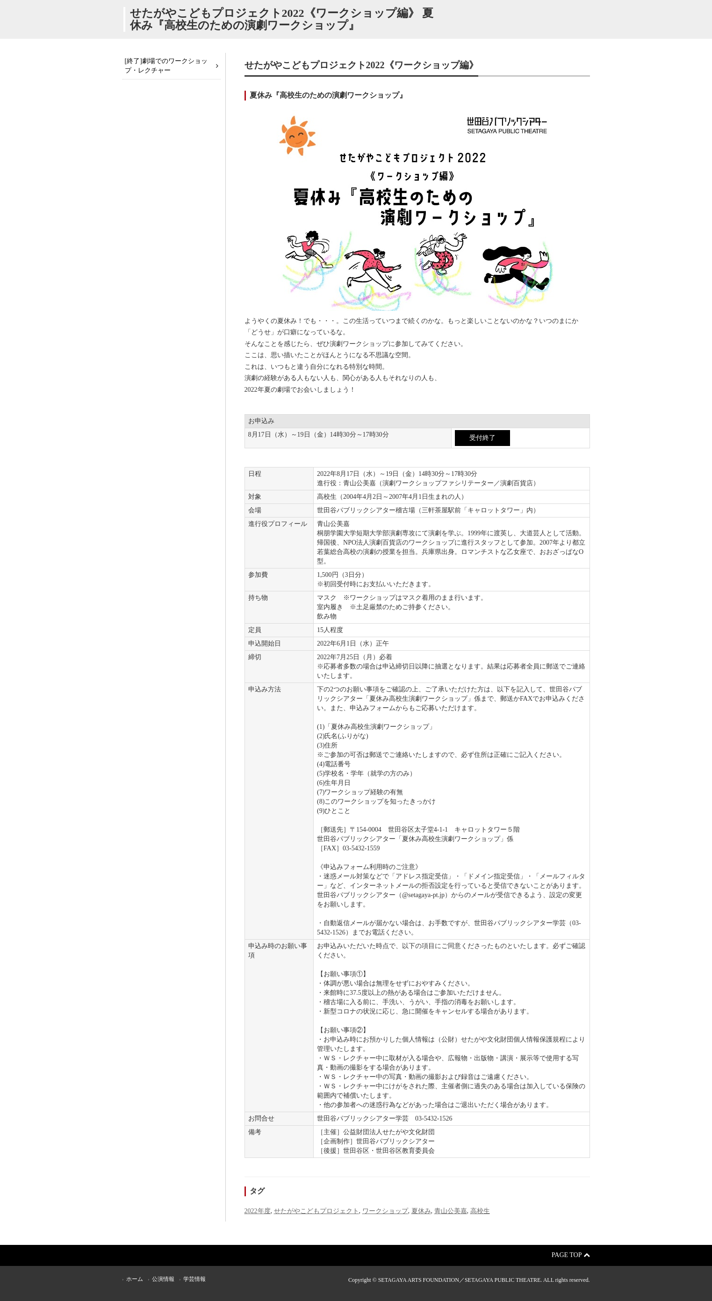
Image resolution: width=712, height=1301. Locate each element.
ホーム (134, 1279)
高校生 (480, 1211)
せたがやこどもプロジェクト (316, 1211)
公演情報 (163, 1279)
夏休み (421, 1211)
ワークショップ (385, 1211)
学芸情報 (194, 1279)
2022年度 (258, 1211)
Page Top (571, 1254)
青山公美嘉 (450, 1211)
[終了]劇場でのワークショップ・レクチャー (166, 66)
